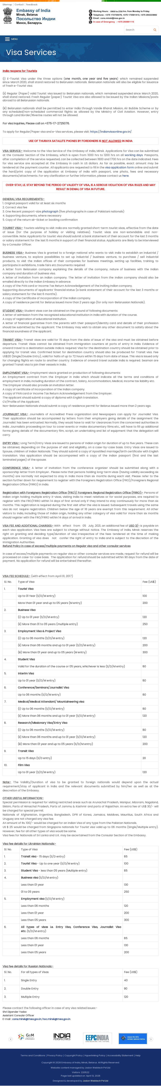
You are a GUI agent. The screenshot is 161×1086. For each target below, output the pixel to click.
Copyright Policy (73, 1055)
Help (138, 1055)
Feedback (31, 4)
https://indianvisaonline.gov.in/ (111, 132)
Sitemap (7, 4)
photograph (50, 212)
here (125, 176)
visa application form (119, 168)
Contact (19, 4)
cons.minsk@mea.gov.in (26, 1019)
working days (134, 155)
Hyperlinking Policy (94, 1055)
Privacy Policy (54, 1055)
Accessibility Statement (120, 1055)
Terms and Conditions (32, 1055)
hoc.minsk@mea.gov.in (56, 1019)
